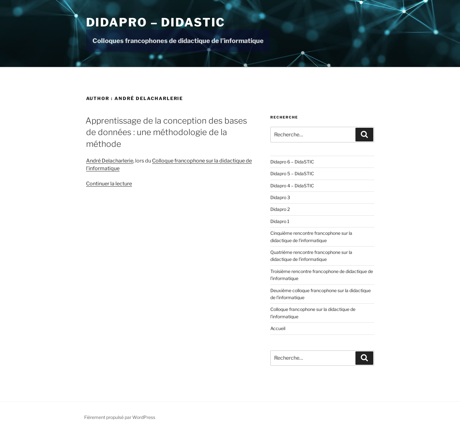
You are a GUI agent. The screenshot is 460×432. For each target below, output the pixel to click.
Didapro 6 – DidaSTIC (292, 161)
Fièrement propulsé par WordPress (119, 417)
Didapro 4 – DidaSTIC (292, 185)
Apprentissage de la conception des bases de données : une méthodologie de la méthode (166, 132)
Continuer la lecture (109, 184)
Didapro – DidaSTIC (155, 22)
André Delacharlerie (109, 161)
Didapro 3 (280, 197)
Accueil (277, 328)
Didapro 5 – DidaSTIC (292, 173)
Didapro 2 (280, 209)
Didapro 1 (279, 221)
